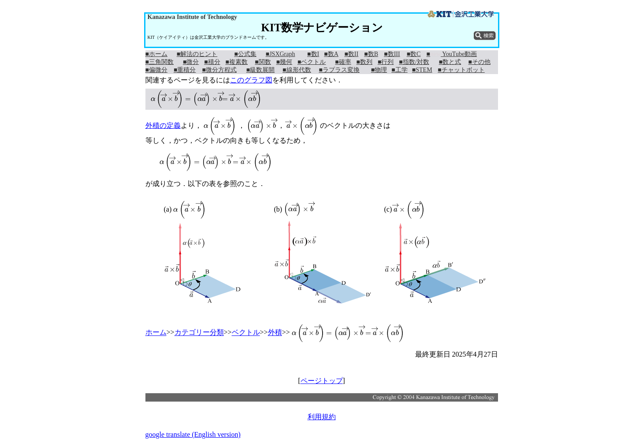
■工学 (399, 70)
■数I (313, 54)
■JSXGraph (280, 54)
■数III (392, 54)
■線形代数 (296, 70)
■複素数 (236, 62)
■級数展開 (260, 70)
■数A (331, 54)
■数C (414, 54)
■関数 (263, 62)
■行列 (386, 62)
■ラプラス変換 (339, 70)
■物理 (379, 70)
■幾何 (284, 62)
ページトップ (322, 380)
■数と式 (450, 62)
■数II (351, 54)
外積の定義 (163, 125)
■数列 (364, 62)
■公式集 (245, 54)
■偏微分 (156, 70)
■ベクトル (311, 62)
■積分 (212, 62)
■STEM (422, 70)
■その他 (479, 62)
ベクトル (246, 332)
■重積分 (185, 70)
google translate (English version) (193, 434)
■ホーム (156, 54)
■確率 (343, 62)
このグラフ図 (251, 80)
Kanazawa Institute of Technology (192, 17)
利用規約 (322, 417)
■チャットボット (461, 70)
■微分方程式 (219, 70)
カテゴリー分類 (199, 332)
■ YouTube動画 (452, 54)
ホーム (156, 332)
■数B (371, 54)
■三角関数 (159, 62)
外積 (275, 332)
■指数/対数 (414, 62)
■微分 (191, 62)
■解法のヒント (197, 54)
